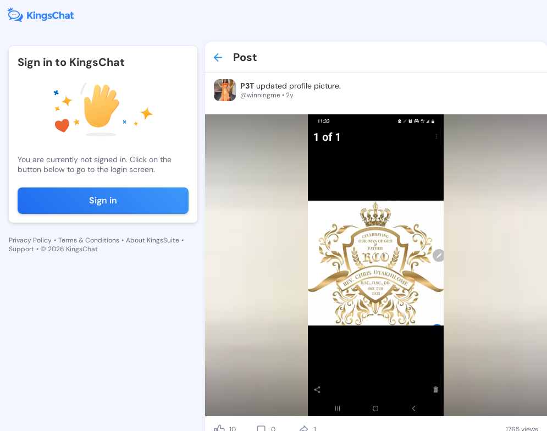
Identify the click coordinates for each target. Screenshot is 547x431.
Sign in (103, 200)
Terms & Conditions (88, 240)
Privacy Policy (30, 240)
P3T (247, 86)
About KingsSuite (152, 240)
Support (21, 249)
